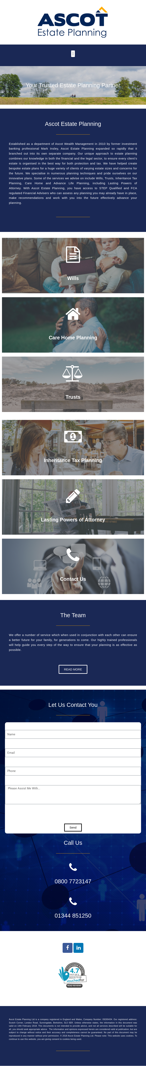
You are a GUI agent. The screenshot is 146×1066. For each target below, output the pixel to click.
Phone (10, 762)
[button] (73, 53)
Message (12, 780)
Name (9, 725)
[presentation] (35, 814)
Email (9, 743)
